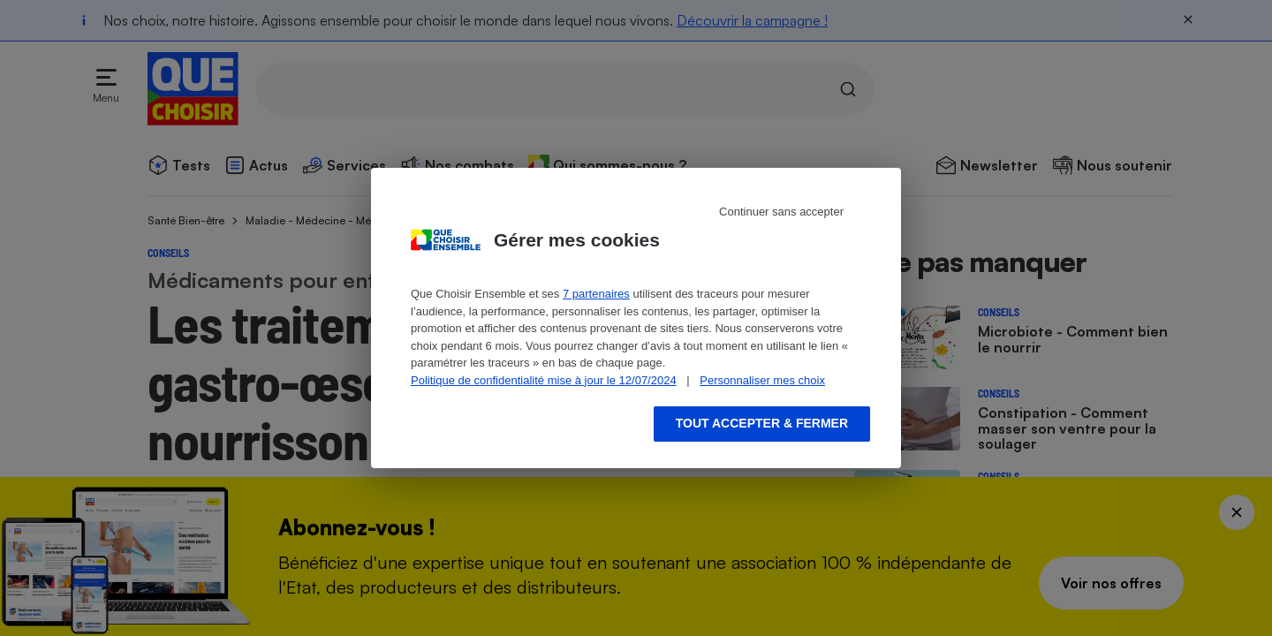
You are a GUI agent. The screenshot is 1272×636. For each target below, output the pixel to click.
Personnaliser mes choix (762, 380)
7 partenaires (596, 293)
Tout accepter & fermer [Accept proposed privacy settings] (762, 423)
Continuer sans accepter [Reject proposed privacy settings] (781, 211)
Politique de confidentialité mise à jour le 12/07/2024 (544, 380)
